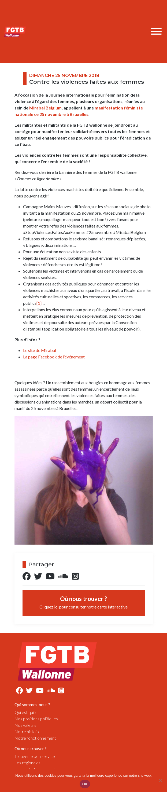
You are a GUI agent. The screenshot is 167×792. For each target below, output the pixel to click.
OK (84, 784)
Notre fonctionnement (35, 737)
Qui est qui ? (25, 712)
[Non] (160, 780)
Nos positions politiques (36, 718)
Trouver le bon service (34, 756)
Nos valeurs (25, 725)
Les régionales (27, 762)
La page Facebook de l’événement (54, 356)
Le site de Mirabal (39, 350)
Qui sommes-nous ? (32, 704)
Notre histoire (27, 731)
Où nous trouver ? (83, 602)
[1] (39, 303)
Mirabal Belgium (45, 107)
